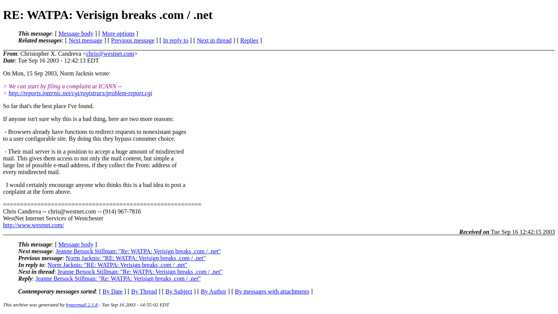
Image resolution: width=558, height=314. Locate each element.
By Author (213, 291)
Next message (85, 40)
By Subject (178, 291)
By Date (112, 291)
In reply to (176, 40)
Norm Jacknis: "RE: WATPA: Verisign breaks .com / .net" (136, 258)
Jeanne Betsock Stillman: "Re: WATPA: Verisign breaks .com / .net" (138, 251)
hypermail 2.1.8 (82, 305)
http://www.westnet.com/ (33, 225)
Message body (75, 33)
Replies (249, 40)
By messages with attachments (272, 291)
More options (118, 33)
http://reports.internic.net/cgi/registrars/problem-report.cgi (80, 93)
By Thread (144, 291)
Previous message (132, 40)
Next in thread (214, 40)
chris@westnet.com (110, 53)
